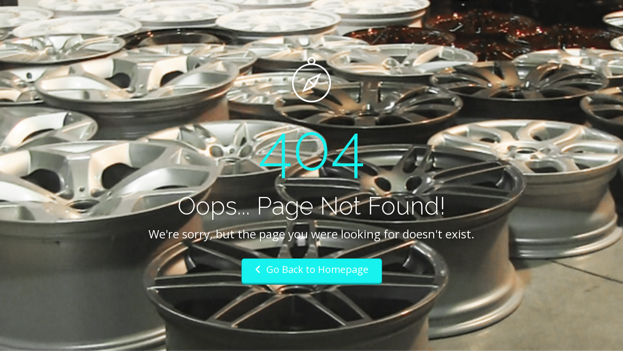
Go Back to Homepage (311, 269)
